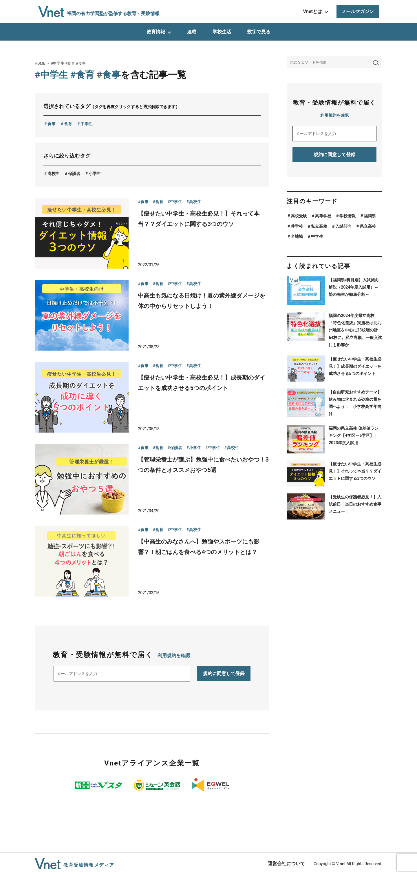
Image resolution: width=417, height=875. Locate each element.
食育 (68, 123)
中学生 (87, 123)
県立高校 (368, 226)
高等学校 (323, 216)
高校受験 (299, 216)
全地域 (297, 236)
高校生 (53, 173)
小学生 (95, 173)
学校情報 (347, 216)
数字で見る (258, 31)
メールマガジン (357, 11)
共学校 (297, 226)
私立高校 (319, 226)
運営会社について (286, 863)
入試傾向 (343, 226)
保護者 (74, 173)
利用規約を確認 (174, 655)
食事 (51, 123)
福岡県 (370, 216)
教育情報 (156, 31)
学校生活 (222, 31)
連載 (191, 31)
